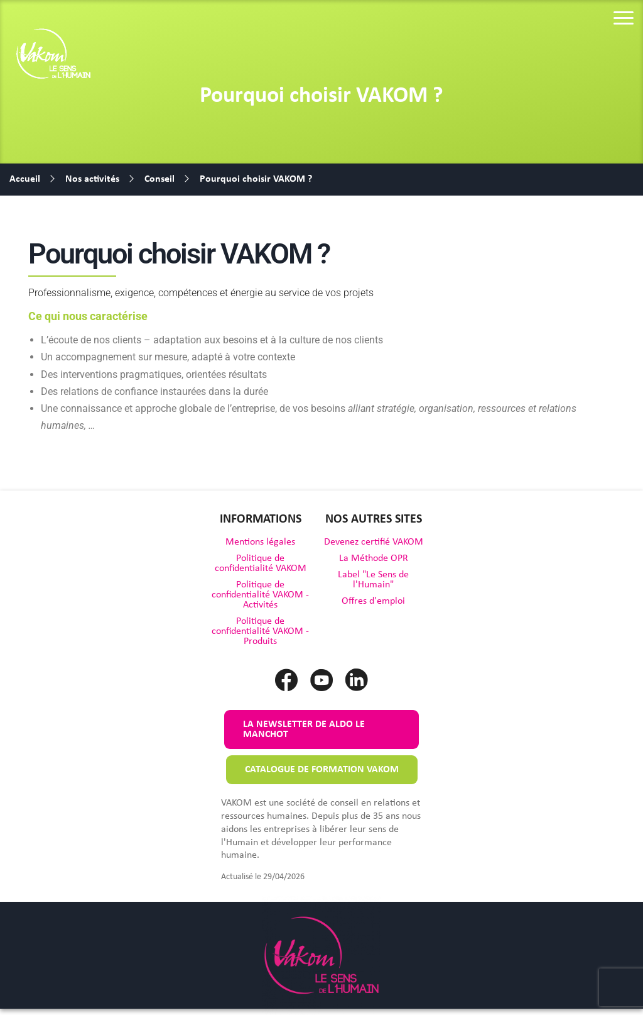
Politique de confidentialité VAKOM (260, 563)
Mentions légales (260, 542)
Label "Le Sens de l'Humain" (373, 580)
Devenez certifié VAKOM (373, 542)
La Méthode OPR (373, 558)
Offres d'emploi (373, 601)
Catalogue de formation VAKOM (322, 770)
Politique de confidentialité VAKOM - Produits (260, 631)
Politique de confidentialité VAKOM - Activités (260, 595)
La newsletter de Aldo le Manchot (304, 729)
